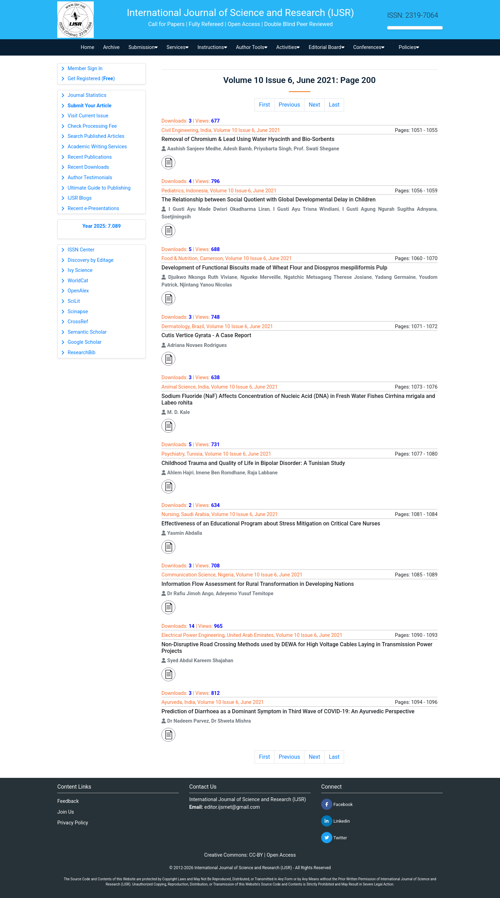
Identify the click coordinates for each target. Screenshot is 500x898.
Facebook (337, 804)
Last (334, 104)
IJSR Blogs (80, 198)
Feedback (68, 801)
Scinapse (78, 312)
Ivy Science (80, 270)
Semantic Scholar (87, 332)
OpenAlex (78, 291)
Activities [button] (288, 47)
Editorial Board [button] (326, 47)
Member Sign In (85, 69)
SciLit (74, 301)
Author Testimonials (90, 178)
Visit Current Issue (88, 116)
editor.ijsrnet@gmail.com (232, 807)
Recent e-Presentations (93, 208)
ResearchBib (81, 353)
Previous (289, 104)
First (264, 104)
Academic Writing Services (97, 147)
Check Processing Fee (92, 126)
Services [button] (178, 47)
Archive (111, 47)
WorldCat (78, 281)
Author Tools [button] (251, 47)
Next (314, 104)
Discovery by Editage (91, 260)
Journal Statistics (87, 95)
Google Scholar (84, 342)
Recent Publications (90, 157)
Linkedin (335, 820)
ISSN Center (81, 250)
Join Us (65, 812)
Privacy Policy (72, 823)
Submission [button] (143, 47)
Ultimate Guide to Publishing (99, 188)
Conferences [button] (368, 47)
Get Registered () (91, 79)
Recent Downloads (88, 167)
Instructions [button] (212, 47)
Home (87, 47)
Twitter (334, 837)
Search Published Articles (96, 136)
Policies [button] (409, 47)
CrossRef (78, 322)
